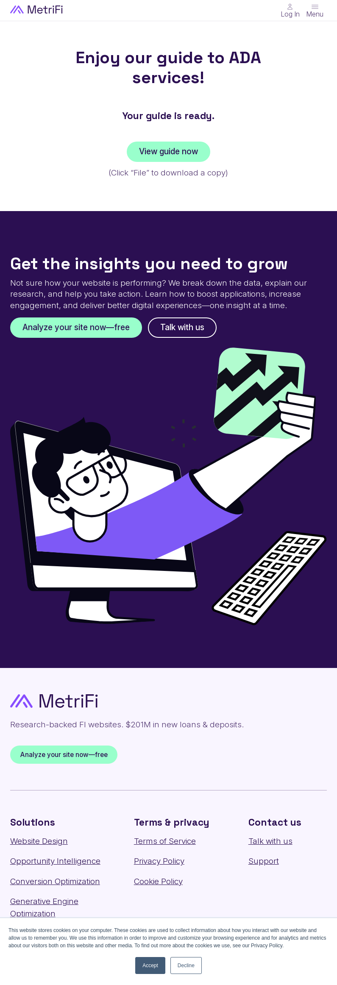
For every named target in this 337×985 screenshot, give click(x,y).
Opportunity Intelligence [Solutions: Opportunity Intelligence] (55, 861)
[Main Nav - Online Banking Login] (290, 10)
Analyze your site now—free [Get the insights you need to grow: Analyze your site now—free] (76, 327)
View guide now (168, 151)
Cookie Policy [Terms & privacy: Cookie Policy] (158, 881)
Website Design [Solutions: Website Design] (39, 841)
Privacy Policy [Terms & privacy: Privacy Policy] (159, 861)
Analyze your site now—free (63, 755)
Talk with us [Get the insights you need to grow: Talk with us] (182, 327)
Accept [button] (150, 965)
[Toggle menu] (315, 10)
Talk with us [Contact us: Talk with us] (270, 841)
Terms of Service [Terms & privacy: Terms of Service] (165, 841)
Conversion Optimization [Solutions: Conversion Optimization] (55, 881)
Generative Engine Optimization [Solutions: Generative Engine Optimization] (44, 907)
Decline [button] (186, 965)
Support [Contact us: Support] (263, 861)
